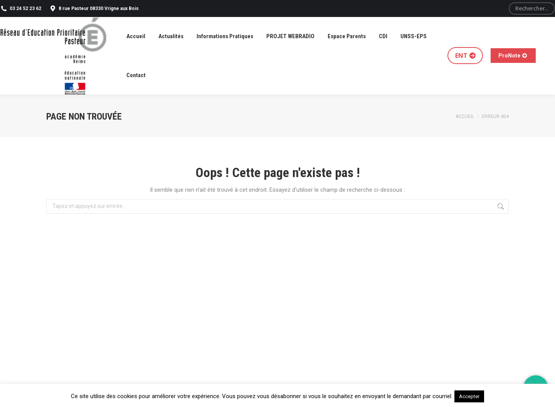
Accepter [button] (469, 396)
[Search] (532, 8)
